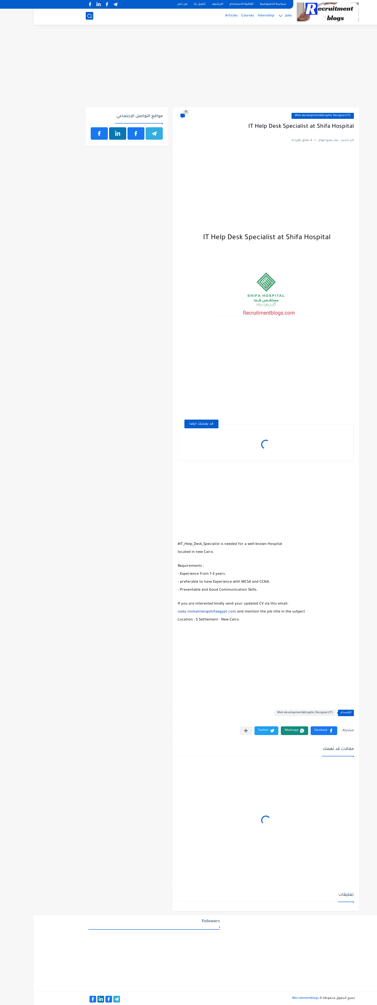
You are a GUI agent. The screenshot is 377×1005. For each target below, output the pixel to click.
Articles (197, 16)
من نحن (148, 4)
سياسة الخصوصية (239, 4)
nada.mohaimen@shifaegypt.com (173, 612)
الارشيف (183, 4)
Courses (214, 16)
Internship (232, 16)
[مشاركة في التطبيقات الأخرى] (212, 730)
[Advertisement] (188, 69)
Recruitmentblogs (271, 998)
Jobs (254, 16)
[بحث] (55, 16)
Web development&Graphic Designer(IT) (289, 115)
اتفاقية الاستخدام (208, 4)
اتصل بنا (165, 4)
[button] (290, 730)
